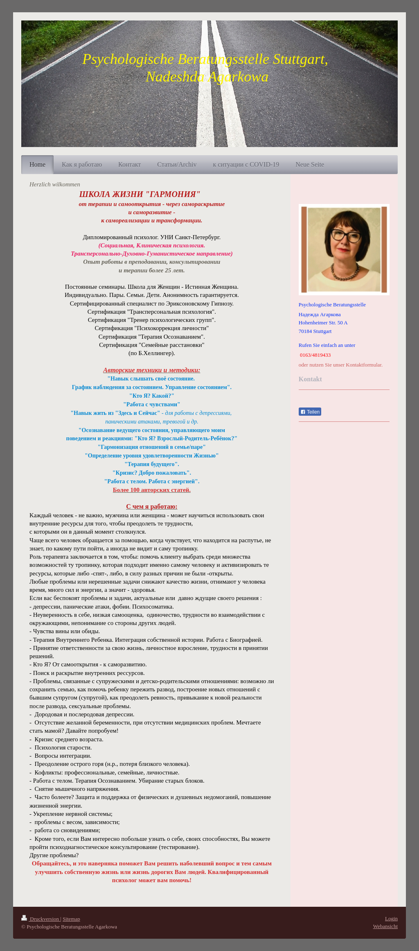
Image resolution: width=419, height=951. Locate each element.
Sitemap (71, 919)
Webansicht (385, 926)
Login (391, 918)
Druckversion (40, 919)
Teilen (310, 412)
